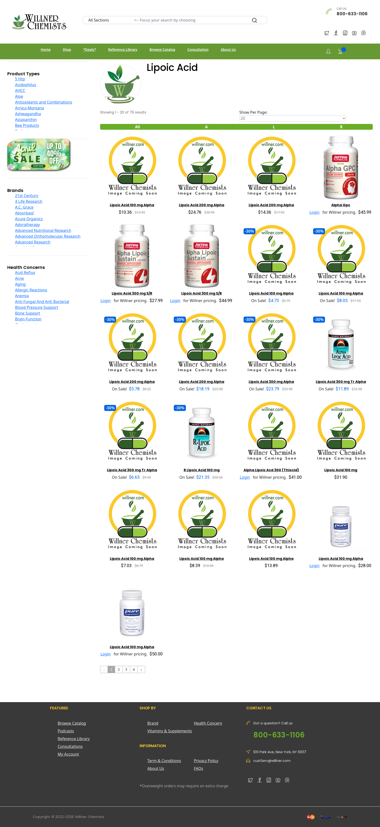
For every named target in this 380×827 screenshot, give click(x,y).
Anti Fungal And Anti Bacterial (42, 301)
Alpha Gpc (340, 205)
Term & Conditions (164, 760)
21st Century (26, 195)
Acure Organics (29, 218)
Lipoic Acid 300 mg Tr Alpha (341, 381)
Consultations (70, 746)
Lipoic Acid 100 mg (340, 470)
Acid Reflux (25, 272)
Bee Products (27, 125)
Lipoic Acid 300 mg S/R (132, 293)
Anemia (22, 295)
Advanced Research (32, 242)
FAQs (198, 768)
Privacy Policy (206, 760)
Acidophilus (25, 84)
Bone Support (27, 313)
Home (46, 49)
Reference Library (122, 49)
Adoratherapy (27, 224)
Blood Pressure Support (36, 307)
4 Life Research (28, 201)
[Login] (328, 51)
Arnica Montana (29, 108)
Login (314, 212)
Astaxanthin (26, 119)
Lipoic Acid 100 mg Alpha (132, 205)
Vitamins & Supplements (169, 731)
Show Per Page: (253, 112)
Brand (152, 723)
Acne (19, 278)
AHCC (20, 90)
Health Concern (208, 723)
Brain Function (28, 319)
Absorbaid (24, 213)
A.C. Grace (24, 207)
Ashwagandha (28, 113)
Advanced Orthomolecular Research (47, 236)
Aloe (19, 96)
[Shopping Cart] (340, 51)
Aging (20, 284)
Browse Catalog (162, 49)
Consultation (197, 49)
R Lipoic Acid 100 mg (202, 470)
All (137, 126)
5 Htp (20, 79)
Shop (67, 49)
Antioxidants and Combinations (43, 102)
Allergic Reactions (31, 290)
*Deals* (89, 49)
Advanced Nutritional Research (43, 230)
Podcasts (66, 731)
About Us (228, 49)
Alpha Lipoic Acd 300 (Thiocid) (271, 470)
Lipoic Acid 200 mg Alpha (201, 205)
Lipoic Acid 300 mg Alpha (271, 381)
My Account (68, 754)
